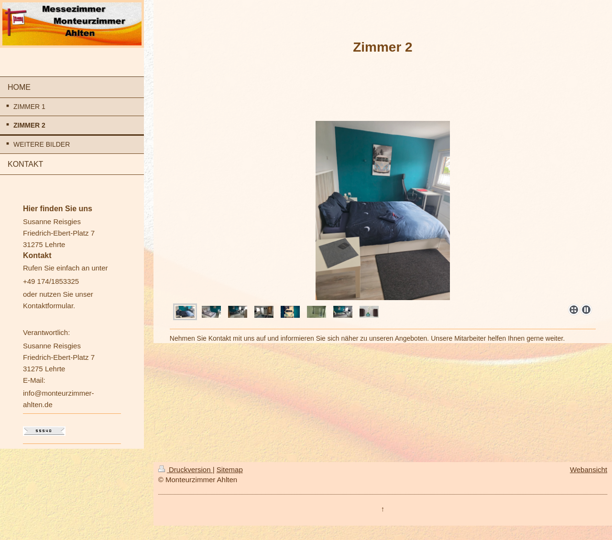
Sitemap (230, 469)
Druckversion (185, 469)
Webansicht (588, 469)
